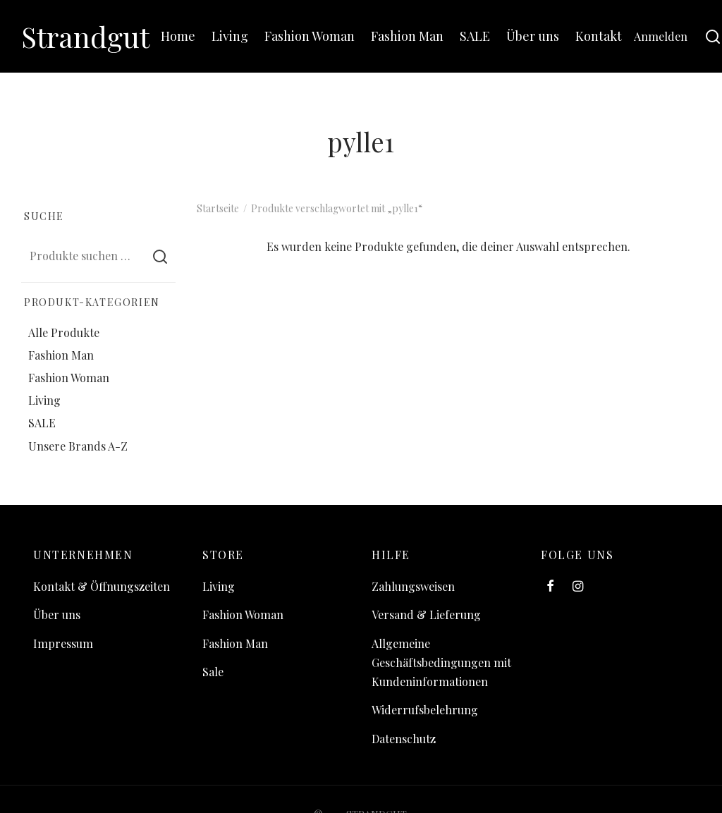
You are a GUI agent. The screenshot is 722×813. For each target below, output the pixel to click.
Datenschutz (404, 738)
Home (178, 35)
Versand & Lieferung (426, 614)
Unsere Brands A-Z (78, 446)
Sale (213, 671)
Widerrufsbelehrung (425, 709)
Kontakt (598, 35)
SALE (475, 35)
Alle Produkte (63, 332)
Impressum (63, 643)
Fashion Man (407, 35)
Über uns (532, 35)
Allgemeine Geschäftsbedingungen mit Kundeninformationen (441, 662)
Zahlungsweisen (413, 586)
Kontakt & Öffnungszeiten (101, 586)
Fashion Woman (309, 35)
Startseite (218, 208)
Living (230, 35)
